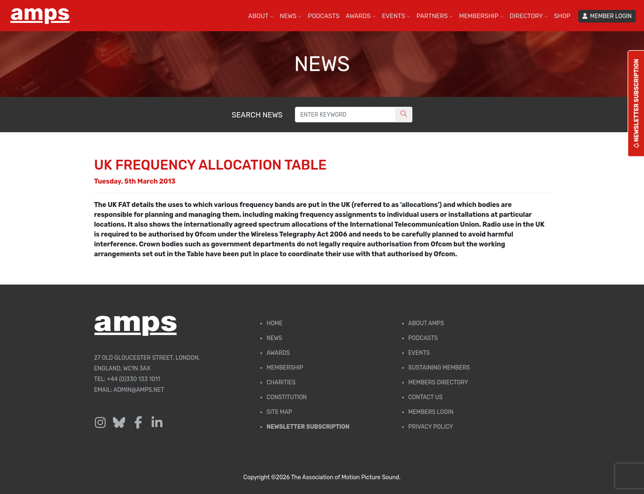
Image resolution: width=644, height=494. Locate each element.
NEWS (290, 16)
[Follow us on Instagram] (100, 423)
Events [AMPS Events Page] (419, 352)
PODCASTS (323, 16)
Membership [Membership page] (285, 367)
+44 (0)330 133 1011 (133, 379)
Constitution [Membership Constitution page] (287, 397)
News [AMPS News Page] (274, 338)
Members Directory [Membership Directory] (438, 382)
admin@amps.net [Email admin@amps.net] (138, 389)
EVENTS (396, 16)
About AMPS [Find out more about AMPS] (426, 323)
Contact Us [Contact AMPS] (425, 397)
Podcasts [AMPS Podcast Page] (423, 338)
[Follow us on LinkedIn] (157, 423)
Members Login (430, 412)
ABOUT (261, 16)
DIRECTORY (529, 16)
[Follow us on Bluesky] (119, 423)
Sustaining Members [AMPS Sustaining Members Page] (439, 367)
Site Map (279, 412)
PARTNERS (434, 16)
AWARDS (361, 16)
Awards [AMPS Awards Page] (278, 352)
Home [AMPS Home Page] (275, 323)
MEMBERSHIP (481, 16)
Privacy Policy (430, 426)
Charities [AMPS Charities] (281, 382)
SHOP (562, 16)
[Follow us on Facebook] (138, 423)
